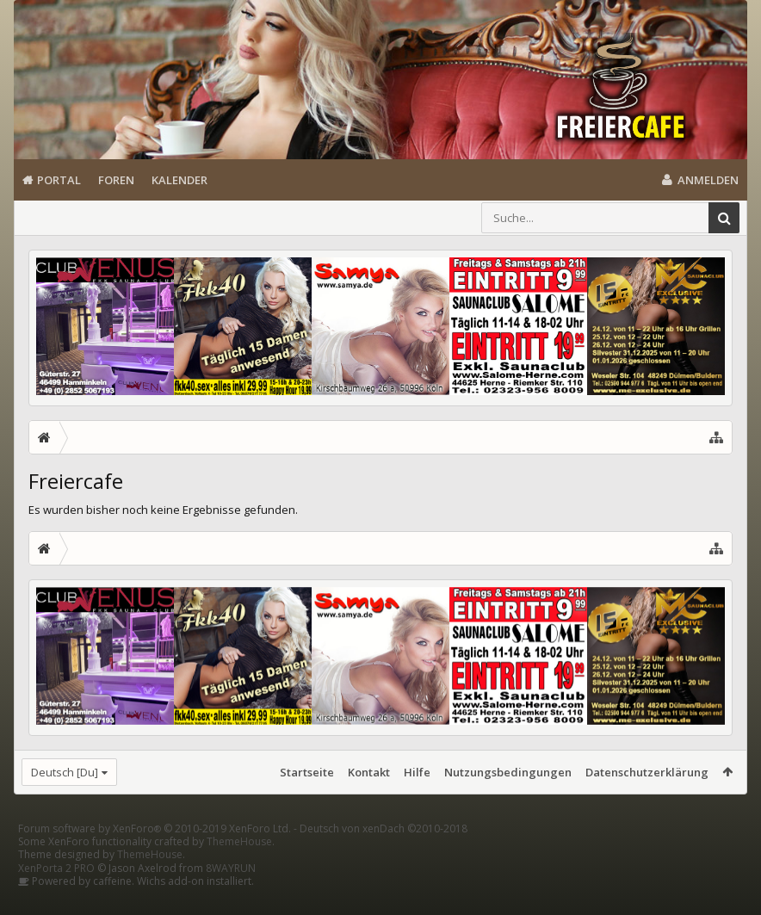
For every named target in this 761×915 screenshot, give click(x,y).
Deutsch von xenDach (383, 856)
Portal (59, 180)
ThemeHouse (239, 869)
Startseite (307, 772)
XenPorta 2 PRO (56, 895)
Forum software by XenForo (154, 856)
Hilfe (417, 772)
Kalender (179, 180)
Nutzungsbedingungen (508, 772)
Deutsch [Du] (64, 772)
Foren (116, 180)
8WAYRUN (231, 895)
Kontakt (369, 772)
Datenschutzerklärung (646, 772)
